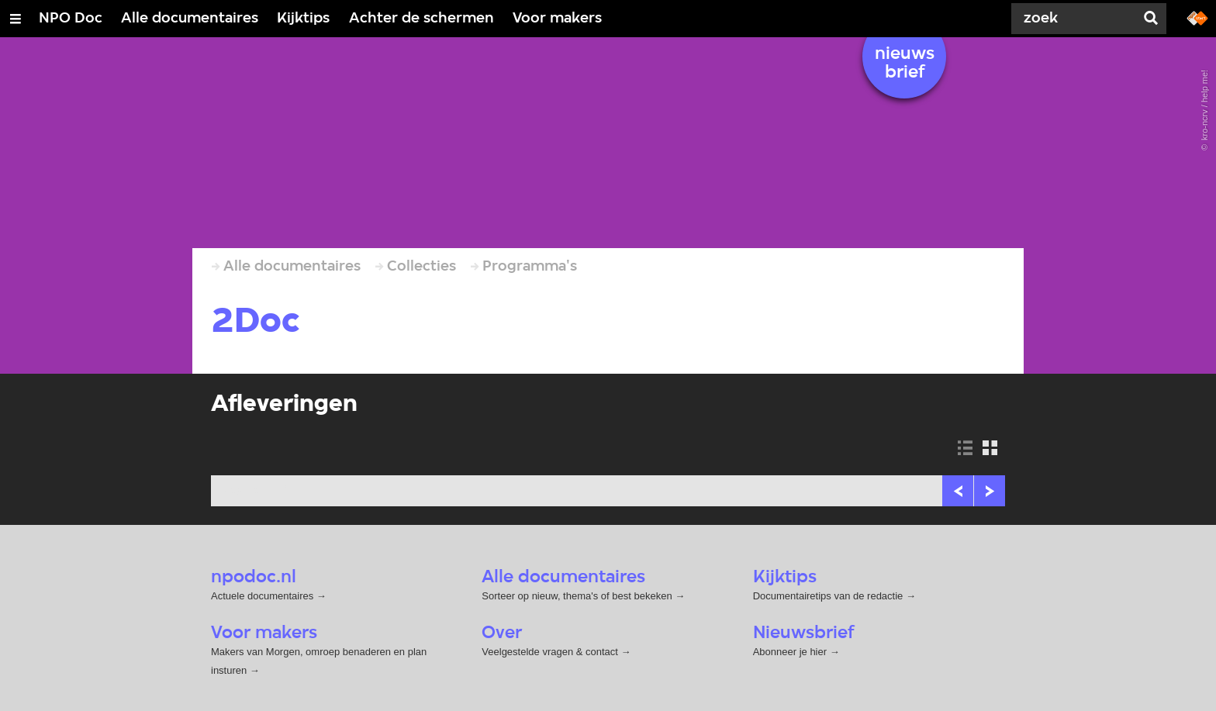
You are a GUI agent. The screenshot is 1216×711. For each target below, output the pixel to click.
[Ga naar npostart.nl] (1197, 17)
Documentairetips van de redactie (828, 596)
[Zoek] (1076, 18)
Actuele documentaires (262, 596)
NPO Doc (70, 18)
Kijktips (303, 18)
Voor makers (557, 18)
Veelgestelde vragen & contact (550, 652)
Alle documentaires (189, 18)
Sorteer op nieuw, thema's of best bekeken (577, 596)
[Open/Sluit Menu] (15, 18)
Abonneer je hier (791, 652)
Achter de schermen (421, 18)
